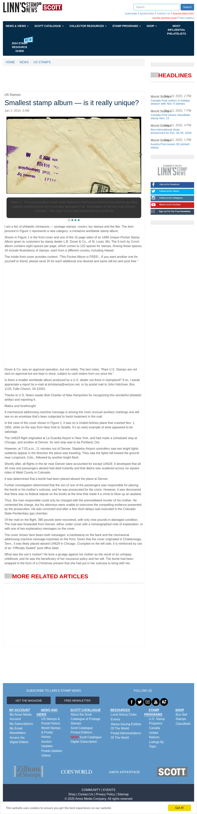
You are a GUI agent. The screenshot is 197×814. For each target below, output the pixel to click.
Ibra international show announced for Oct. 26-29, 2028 (171, 131)
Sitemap (123, 794)
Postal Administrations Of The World (126, 735)
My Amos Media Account (21, 717)
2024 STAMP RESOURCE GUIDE (20, 47)
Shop (152, 25)
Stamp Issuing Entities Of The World (126, 726)
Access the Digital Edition (19, 740)
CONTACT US (163, 13)
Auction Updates (47, 744)
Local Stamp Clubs (123, 714)
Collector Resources (88, 25)
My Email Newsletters (18, 730)
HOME (10, 62)
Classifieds (183, 723)
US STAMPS (42, 62)
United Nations (154, 735)
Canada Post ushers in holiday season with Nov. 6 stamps (170, 102)
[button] (7, 153)
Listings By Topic (156, 744)
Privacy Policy (105, 794)
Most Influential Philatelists (176, 29)
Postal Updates (51, 750)
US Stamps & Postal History (50, 721)
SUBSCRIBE (131, 13)
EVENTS (109, 790)
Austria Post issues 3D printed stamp (170, 145)
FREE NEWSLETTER (77, 700)
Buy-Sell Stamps (181, 717)
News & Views (17, 25)
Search (187, 7)
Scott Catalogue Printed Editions (82, 730)
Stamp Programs (126, 25)
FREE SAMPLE (186, 18)
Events (115, 719)
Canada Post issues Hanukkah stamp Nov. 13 (170, 116)
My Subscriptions (21, 723)
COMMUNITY (91, 790)
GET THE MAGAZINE (29, 700)
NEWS (24, 62)
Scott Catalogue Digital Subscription (86, 739)
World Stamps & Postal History (50, 732)
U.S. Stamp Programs (157, 721)
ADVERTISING (147, 13)
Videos (46, 755)
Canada (154, 728)
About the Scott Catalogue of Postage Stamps (85, 719)
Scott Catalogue (49, 25)
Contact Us (85, 794)
